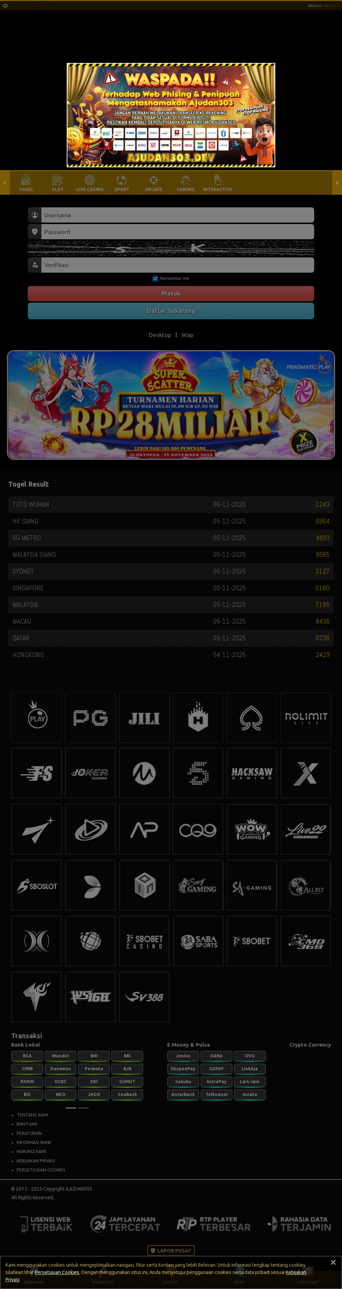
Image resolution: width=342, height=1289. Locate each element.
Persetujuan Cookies (57, 1272)
